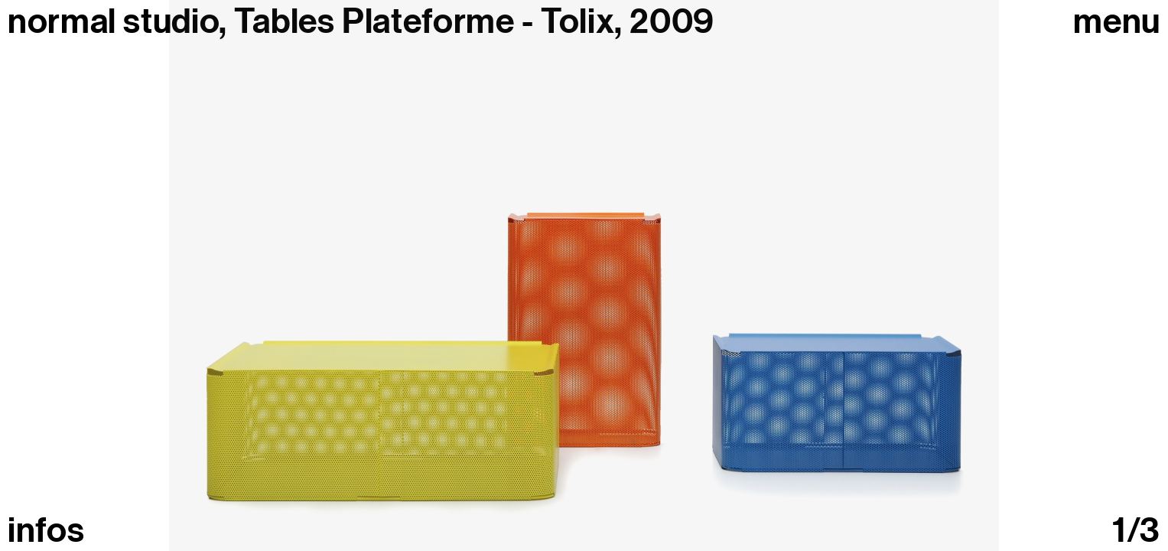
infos (46, 531)
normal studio (113, 21)
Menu (1116, 22)
